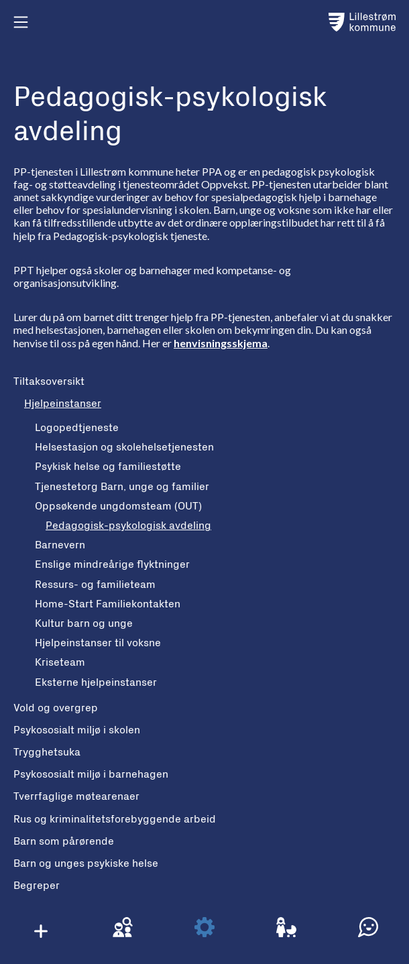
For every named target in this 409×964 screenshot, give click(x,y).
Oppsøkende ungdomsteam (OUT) (118, 506)
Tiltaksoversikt (48, 381)
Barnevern (60, 545)
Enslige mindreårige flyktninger (112, 564)
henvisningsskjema (221, 343)
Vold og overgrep (55, 708)
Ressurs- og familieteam (95, 584)
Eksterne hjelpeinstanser (96, 682)
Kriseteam (60, 662)
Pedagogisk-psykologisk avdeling (128, 525)
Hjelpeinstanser (62, 403)
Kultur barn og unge (84, 623)
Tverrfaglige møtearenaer (76, 796)
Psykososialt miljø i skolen (76, 730)
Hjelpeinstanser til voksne (98, 643)
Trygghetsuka (46, 752)
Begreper (36, 885)
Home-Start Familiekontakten (107, 604)
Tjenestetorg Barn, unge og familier (122, 486)
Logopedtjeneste (77, 427)
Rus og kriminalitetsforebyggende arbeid (114, 819)
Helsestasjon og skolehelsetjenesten (124, 447)
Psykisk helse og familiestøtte (108, 466)
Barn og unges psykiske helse (85, 863)
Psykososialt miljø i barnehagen (90, 774)
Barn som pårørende (63, 841)
